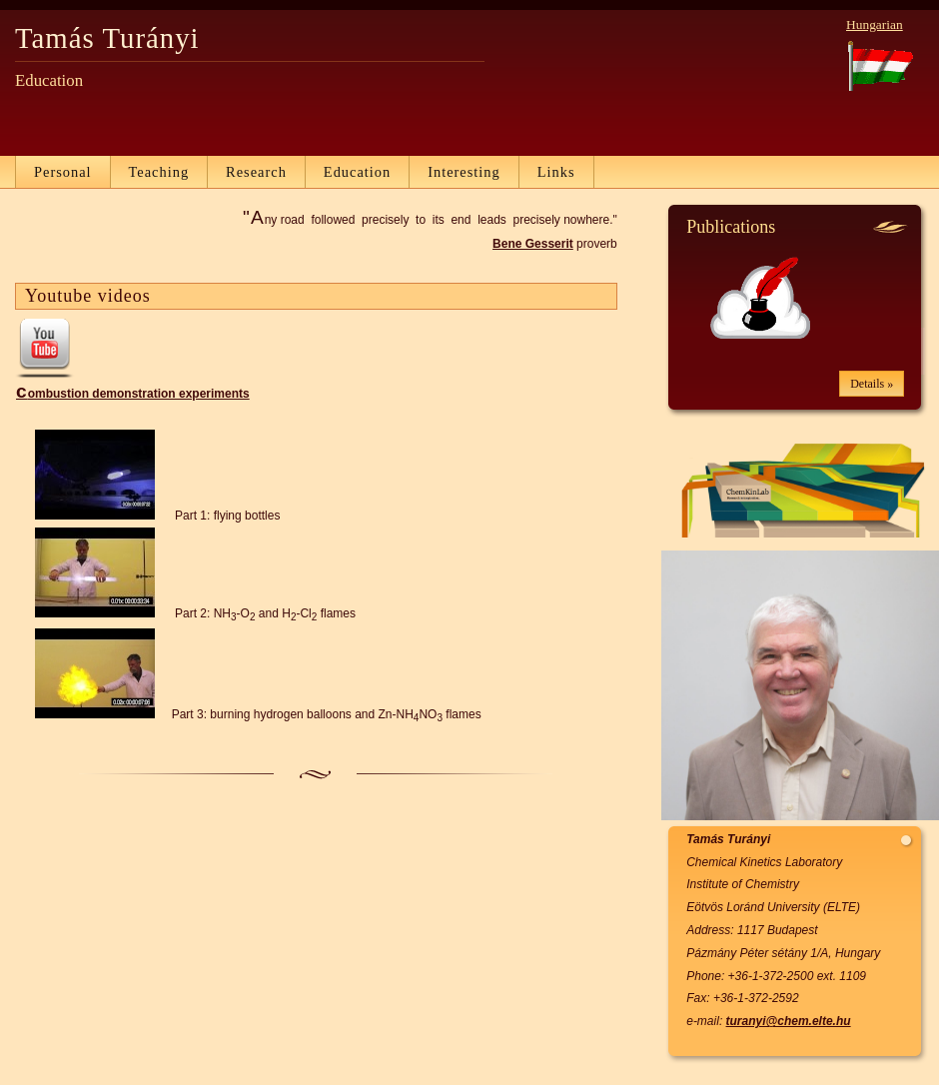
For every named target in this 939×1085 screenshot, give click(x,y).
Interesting (464, 172)
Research (256, 172)
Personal (63, 172)
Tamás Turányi (107, 38)
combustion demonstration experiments (133, 394)
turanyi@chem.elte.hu (788, 1021)
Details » (871, 384)
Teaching (159, 172)
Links (556, 172)
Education (357, 172)
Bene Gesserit (532, 244)
